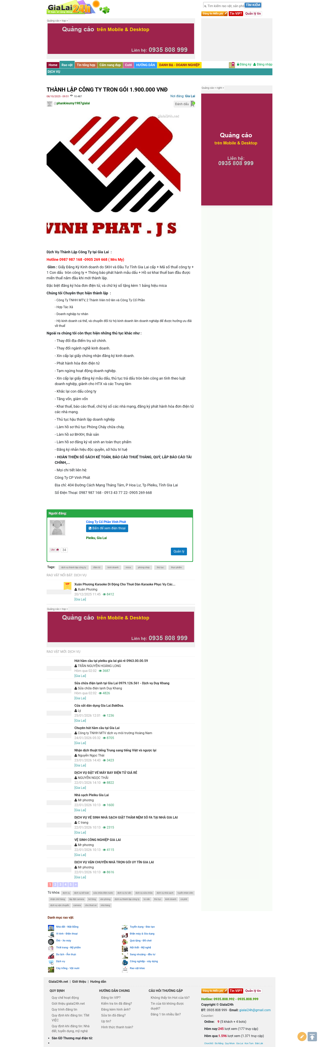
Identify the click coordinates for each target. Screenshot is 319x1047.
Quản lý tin (253, 13)
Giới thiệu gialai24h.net (68, 1004)
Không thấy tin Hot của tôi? (170, 998)
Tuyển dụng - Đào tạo (142, 926)
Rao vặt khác (137, 968)
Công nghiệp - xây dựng (144, 961)
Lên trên (312, 1035)
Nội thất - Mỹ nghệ (140, 947)
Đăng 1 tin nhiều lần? (166, 1014)
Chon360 (208, 1020)
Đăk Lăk (259, 1020)
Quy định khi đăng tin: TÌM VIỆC (70, 1017)
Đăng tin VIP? (110, 998)
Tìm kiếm (253, 5)
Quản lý (179, 551)
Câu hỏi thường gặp (166, 991)
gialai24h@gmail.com (255, 1010)
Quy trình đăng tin (64, 1009)
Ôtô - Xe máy (63, 940)
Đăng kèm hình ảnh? (115, 1009)
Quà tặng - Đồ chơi (141, 940)
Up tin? (106, 1021)
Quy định (57, 991)
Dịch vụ (54, 72)
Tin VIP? (236, 13)
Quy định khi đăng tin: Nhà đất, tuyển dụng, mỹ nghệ (71, 1028)
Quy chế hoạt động (65, 998)
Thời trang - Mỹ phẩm (68, 947)
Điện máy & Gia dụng (142, 933)
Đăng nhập (262, 64)
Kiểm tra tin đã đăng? (116, 1004)
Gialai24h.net (58, 982)
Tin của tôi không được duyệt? (167, 1006)
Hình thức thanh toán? (117, 1027)
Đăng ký (244, 64)
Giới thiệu (79, 982)
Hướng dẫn (98, 982)
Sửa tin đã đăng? (113, 1015)
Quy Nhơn (230, 1020)
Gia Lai (239, 1020)
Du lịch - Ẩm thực (66, 954)
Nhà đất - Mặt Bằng (67, 926)
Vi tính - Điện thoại (67, 933)
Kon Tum (249, 1020)
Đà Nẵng (219, 1020)
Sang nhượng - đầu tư (142, 954)
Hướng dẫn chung (114, 991)
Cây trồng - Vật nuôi (67, 968)
